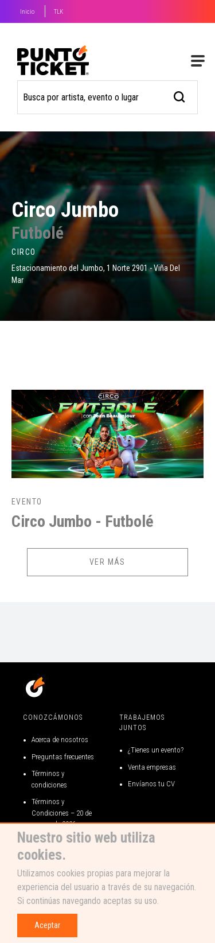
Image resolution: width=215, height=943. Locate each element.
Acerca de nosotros (60, 739)
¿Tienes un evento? (155, 750)
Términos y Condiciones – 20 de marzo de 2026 (62, 812)
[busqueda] (179, 95)
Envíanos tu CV (151, 783)
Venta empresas (152, 767)
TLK (58, 11)
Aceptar (47, 925)
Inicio (27, 11)
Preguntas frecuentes (63, 756)
